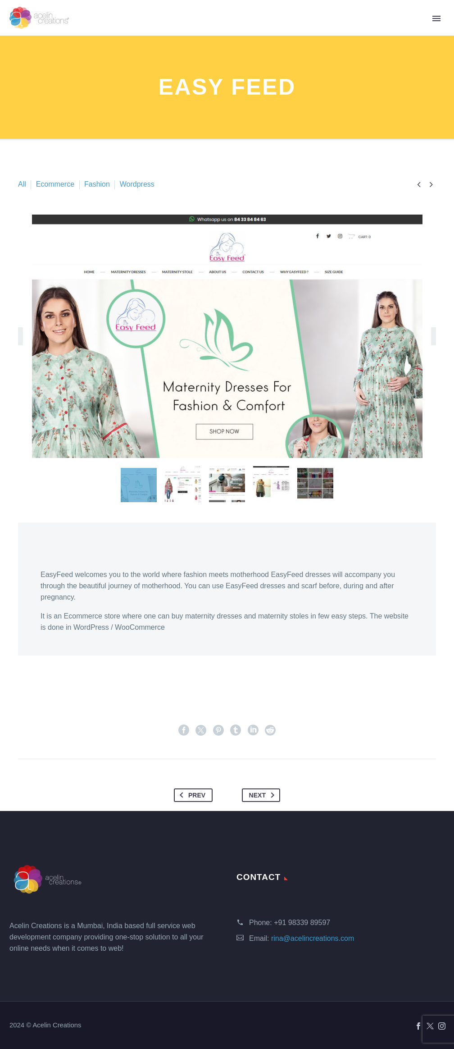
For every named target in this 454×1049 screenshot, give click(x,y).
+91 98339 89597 (302, 922)
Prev (190, 795)
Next (263, 795)
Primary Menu (436, 18)
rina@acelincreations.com (312, 938)
